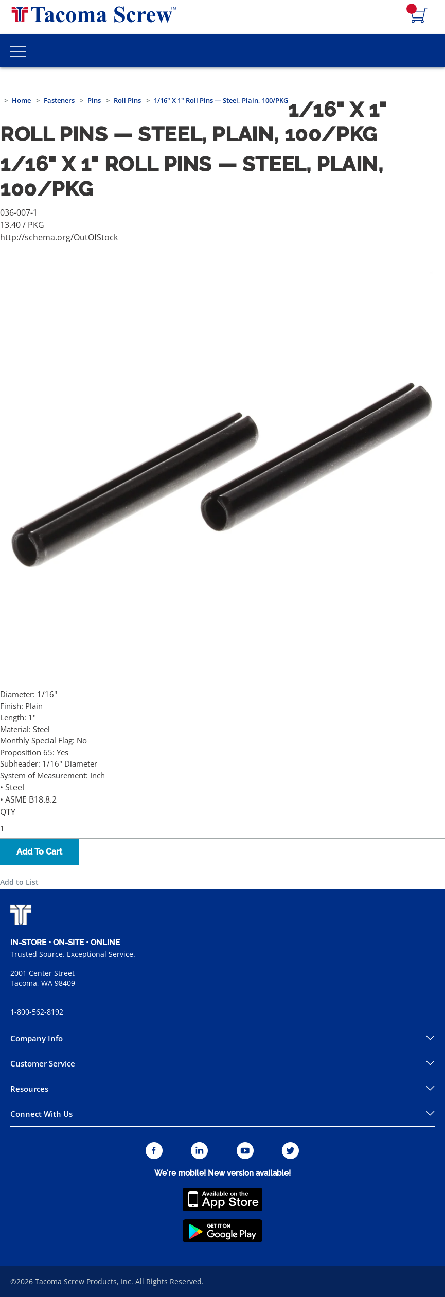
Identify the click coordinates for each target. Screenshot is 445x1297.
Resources (29, 1088)
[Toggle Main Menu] (18, 51)
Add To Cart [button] (39, 852)
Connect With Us (41, 1114)
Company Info (36, 1038)
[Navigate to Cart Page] (419, 16)
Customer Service (42, 1063)
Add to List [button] (19, 882)
